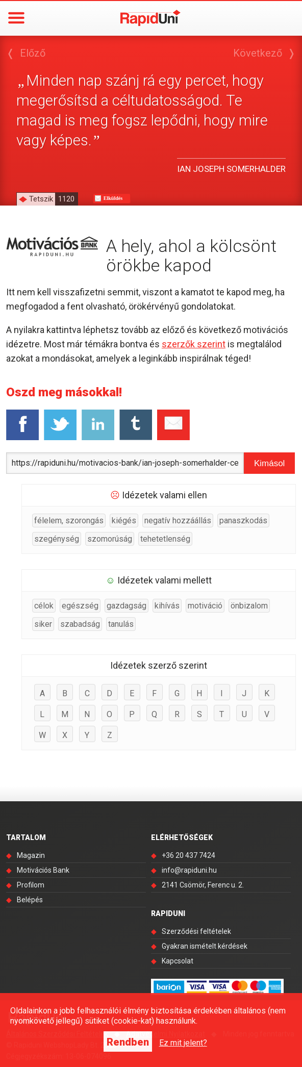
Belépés (30, 900)
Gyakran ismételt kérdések (204, 946)
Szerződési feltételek (196, 931)
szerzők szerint (193, 344)
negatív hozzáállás (177, 520)
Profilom (30, 885)
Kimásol (269, 463)
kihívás (167, 606)
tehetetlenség (165, 539)
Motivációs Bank (43, 870)
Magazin (31, 855)
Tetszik (53, 199)
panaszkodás (243, 520)
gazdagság (126, 606)
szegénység (56, 539)
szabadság (80, 624)
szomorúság (109, 539)
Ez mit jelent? (183, 1043)
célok (44, 606)
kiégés (124, 520)
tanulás (121, 624)
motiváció (205, 606)
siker (43, 624)
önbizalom (249, 606)
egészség (80, 606)
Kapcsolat (177, 961)
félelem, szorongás (69, 520)
